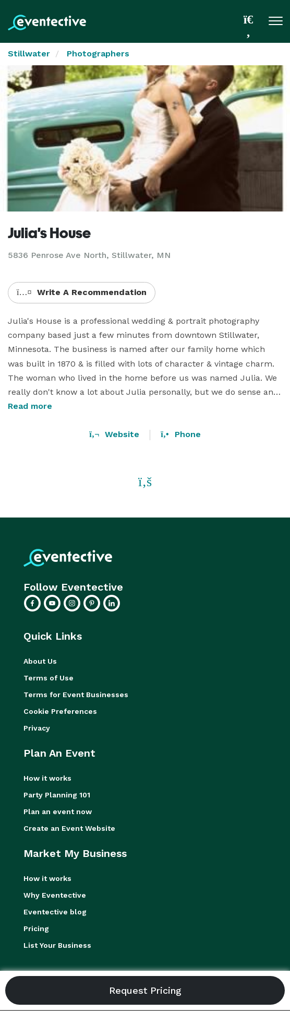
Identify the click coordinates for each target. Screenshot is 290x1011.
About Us (40, 661)
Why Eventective (54, 895)
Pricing (36, 928)
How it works (47, 778)
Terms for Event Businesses (75, 694)
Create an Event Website (69, 828)
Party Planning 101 (56, 795)
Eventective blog (55, 912)
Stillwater (29, 53)
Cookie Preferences (60, 711)
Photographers (98, 53)
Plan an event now (57, 811)
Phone (180, 434)
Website (114, 434)
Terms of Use (48, 678)
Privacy (36, 728)
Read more (30, 406)
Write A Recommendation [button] (82, 292)
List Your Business (57, 945)
